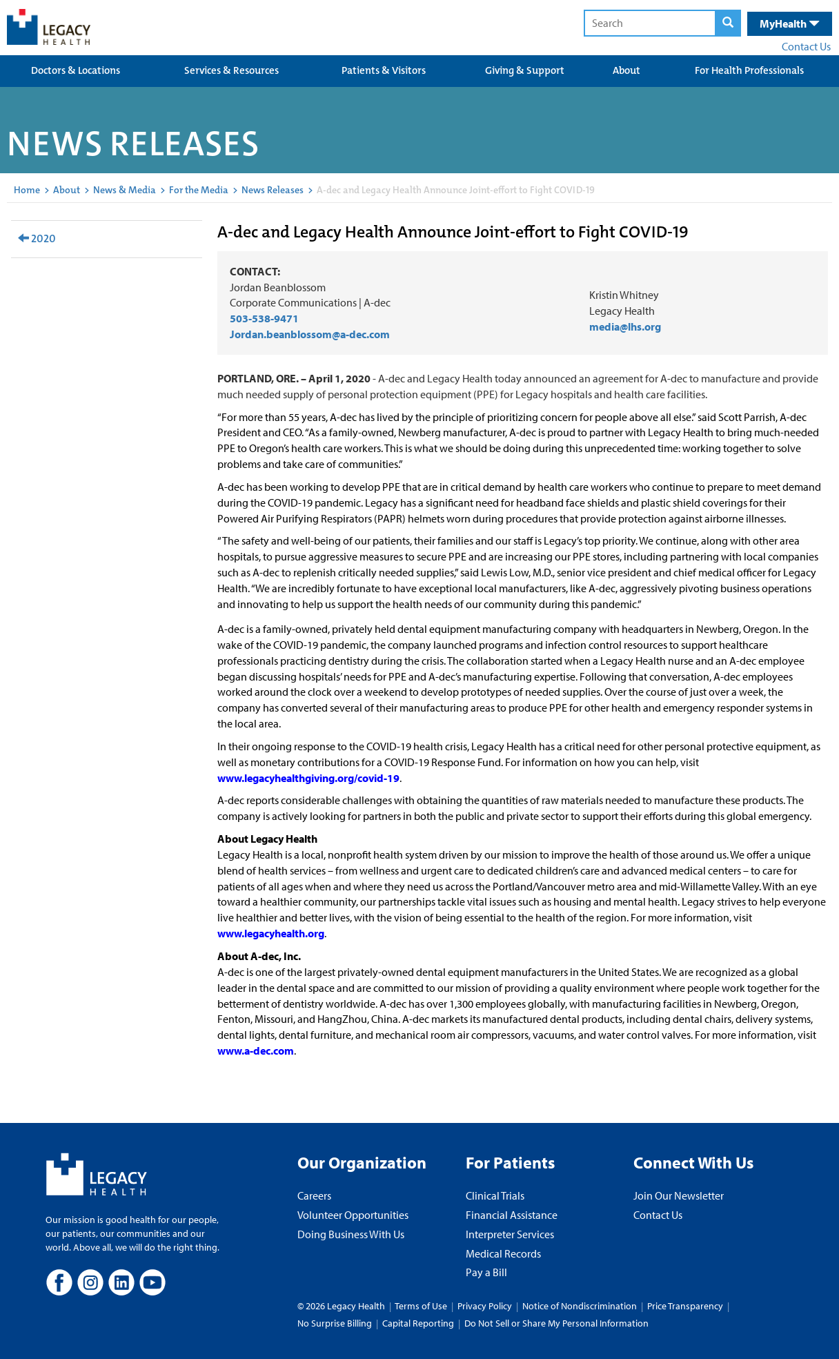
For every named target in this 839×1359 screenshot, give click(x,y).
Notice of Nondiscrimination (579, 1306)
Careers (314, 1195)
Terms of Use (422, 1306)
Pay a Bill (486, 1272)
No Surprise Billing (334, 1323)
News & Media (124, 190)
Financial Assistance (511, 1215)
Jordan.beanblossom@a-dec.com (311, 334)
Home (27, 190)
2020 (37, 238)
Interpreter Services (510, 1234)
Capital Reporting (418, 1323)
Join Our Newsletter (678, 1195)
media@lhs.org (625, 326)
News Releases (272, 190)
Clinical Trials (495, 1195)
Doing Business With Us (350, 1234)
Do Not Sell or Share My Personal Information (556, 1323)
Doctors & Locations (75, 70)
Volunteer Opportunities (352, 1215)
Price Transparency (685, 1306)
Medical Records (503, 1253)
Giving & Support (524, 70)
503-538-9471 (264, 318)
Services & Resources (231, 70)
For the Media (198, 190)
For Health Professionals (749, 70)
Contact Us (806, 46)
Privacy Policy (484, 1306)
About (626, 70)
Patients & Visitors (384, 70)
